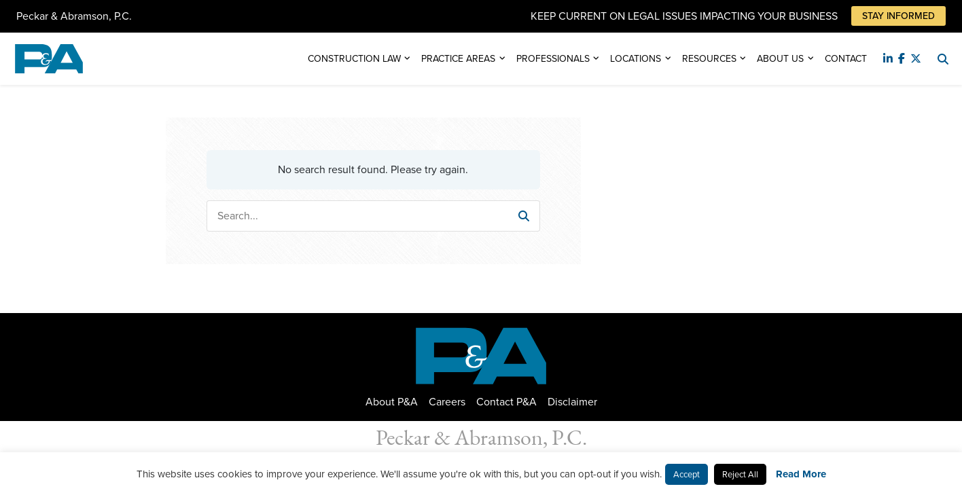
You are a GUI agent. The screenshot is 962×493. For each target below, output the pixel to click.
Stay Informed (898, 16)
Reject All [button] (740, 474)
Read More (801, 474)
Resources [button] (709, 59)
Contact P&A (506, 401)
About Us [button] (780, 59)
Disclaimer (572, 401)
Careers (447, 401)
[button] (523, 216)
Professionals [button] (553, 59)
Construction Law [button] (354, 59)
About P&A (392, 401)
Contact (846, 59)
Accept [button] (686, 474)
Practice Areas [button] (458, 59)
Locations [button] (635, 59)
